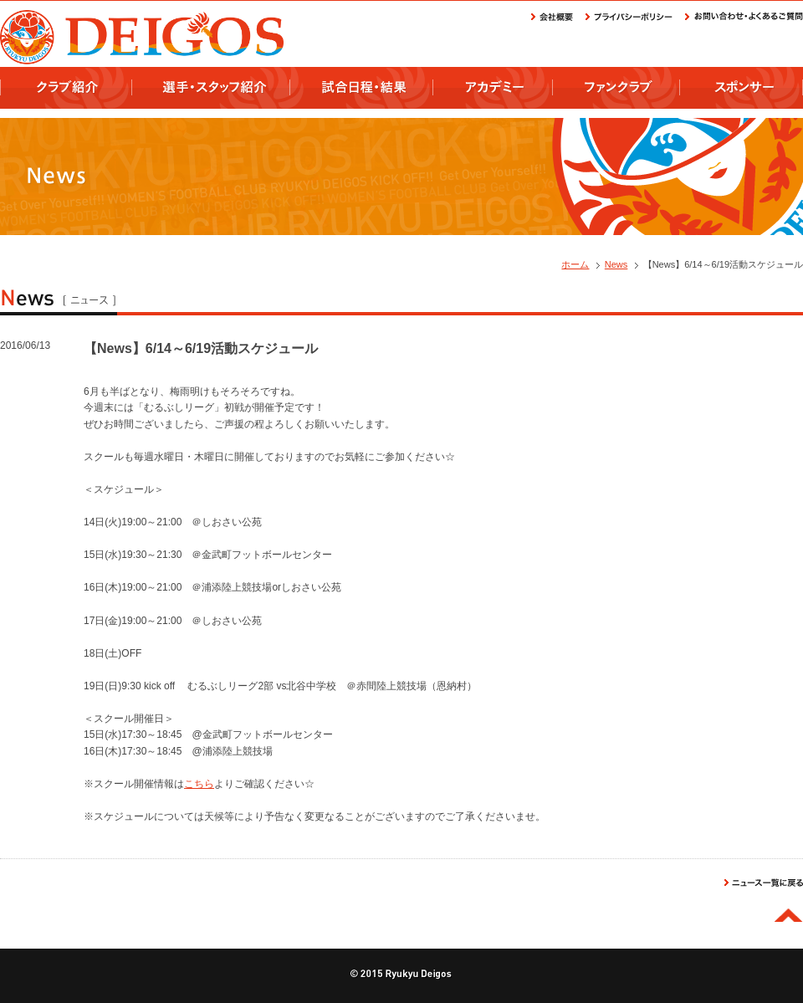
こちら (199, 784)
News (616, 264)
